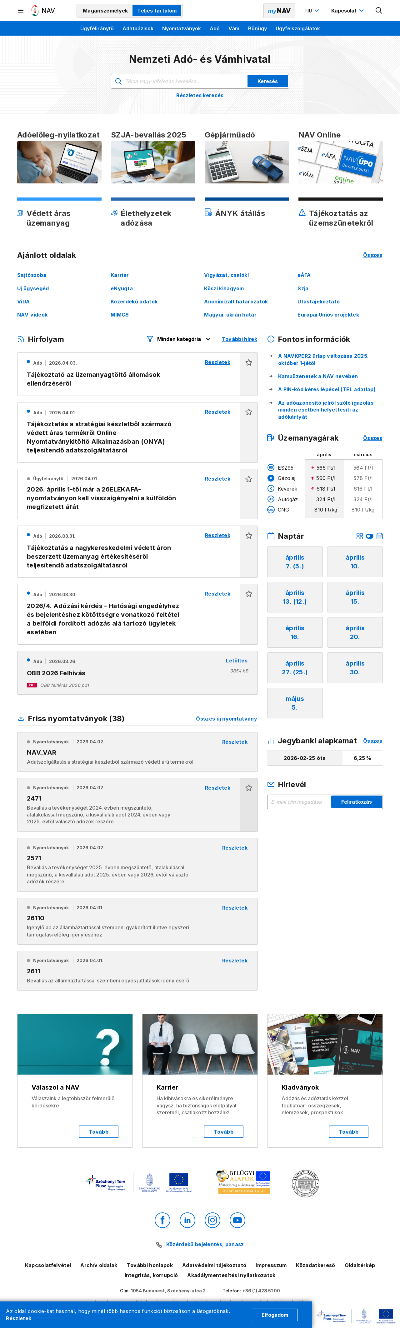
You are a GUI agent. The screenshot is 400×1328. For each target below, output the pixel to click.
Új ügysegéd (33, 288)
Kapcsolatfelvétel (48, 1265)
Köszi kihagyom (224, 288)
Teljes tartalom (157, 10)
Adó (215, 28)
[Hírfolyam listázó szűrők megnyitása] (179, 339)
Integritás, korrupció (151, 1275)
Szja (303, 288)
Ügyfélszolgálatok (298, 28)
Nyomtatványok (181, 28)
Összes (372, 255)
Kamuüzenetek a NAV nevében (318, 376)
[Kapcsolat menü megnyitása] (348, 10)
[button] (249, 374)
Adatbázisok (137, 28)
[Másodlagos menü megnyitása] (21, 10)
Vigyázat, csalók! (226, 275)
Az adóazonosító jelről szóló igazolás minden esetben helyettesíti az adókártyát (325, 410)
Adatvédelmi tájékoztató (214, 1265)
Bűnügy (257, 28)
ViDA (23, 301)
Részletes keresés (199, 95)
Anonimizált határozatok (236, 301)
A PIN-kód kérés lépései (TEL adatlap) (327, 389)
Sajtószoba (31, 275)
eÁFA (304, 275)
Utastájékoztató (319, 301)
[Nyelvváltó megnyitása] (313, 10)
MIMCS (120, 315)
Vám (233, 28)
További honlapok (150, 1265)
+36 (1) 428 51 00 (261, 1290)
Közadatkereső (315, 1265)
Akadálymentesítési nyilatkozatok (231, 1275)
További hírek (239, 339)
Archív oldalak (98, 1265)
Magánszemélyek (105, 10)
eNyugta (122, 288)
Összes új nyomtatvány (226, 719)
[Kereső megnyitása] (379, 10)
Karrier (120, 275)
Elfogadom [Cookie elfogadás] (275, 1315)
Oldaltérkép (360, 1265)
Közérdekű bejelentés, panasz (205, 1244)
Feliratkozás (356, 802)
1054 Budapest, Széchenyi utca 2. (169, 1290)
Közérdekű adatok (134, 301)
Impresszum (271, 1265)
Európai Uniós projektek (328, 315)
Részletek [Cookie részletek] (18, 1318)
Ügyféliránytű (97, 28)
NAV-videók (32, 315)
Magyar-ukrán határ (230, 315)
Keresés (268, 81)
